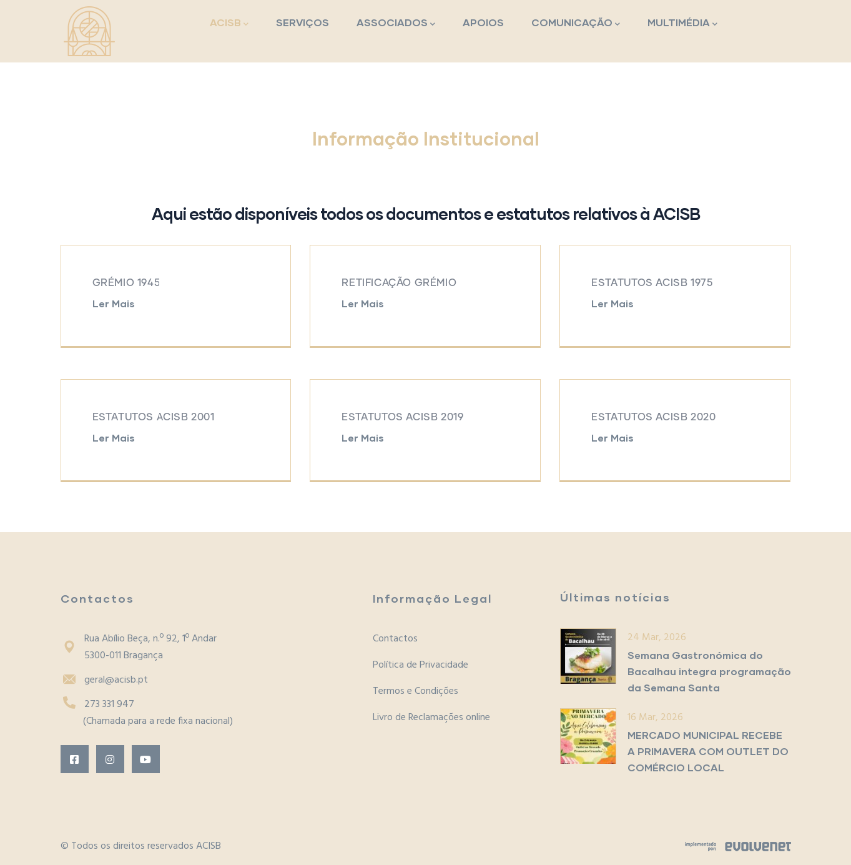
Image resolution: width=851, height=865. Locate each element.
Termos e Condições (415, 691)
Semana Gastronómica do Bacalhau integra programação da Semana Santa (709, 671)
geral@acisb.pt (104, 680)
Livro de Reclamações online (431, 717)
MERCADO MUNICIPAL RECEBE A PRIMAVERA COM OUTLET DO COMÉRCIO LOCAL (708, 751)
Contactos (395, 639)
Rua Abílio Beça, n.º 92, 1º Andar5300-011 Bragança (139, 647)
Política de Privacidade (420, 665)
